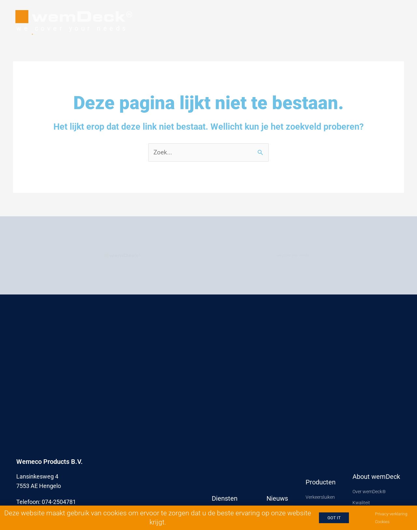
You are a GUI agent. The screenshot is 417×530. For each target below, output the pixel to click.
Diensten (224, 498)
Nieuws (277, 498)
